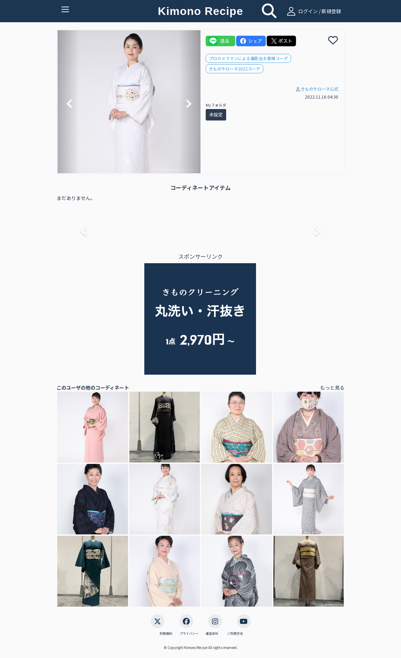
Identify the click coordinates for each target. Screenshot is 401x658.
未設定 (216, 114)
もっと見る (332, 387)
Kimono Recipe (200, 11)
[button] (68, 101)
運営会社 (212, 634)
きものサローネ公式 (319, 89)
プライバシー (189, 634)
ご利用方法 (235, 634)
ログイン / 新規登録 (313, 11)
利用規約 (166, 634)
